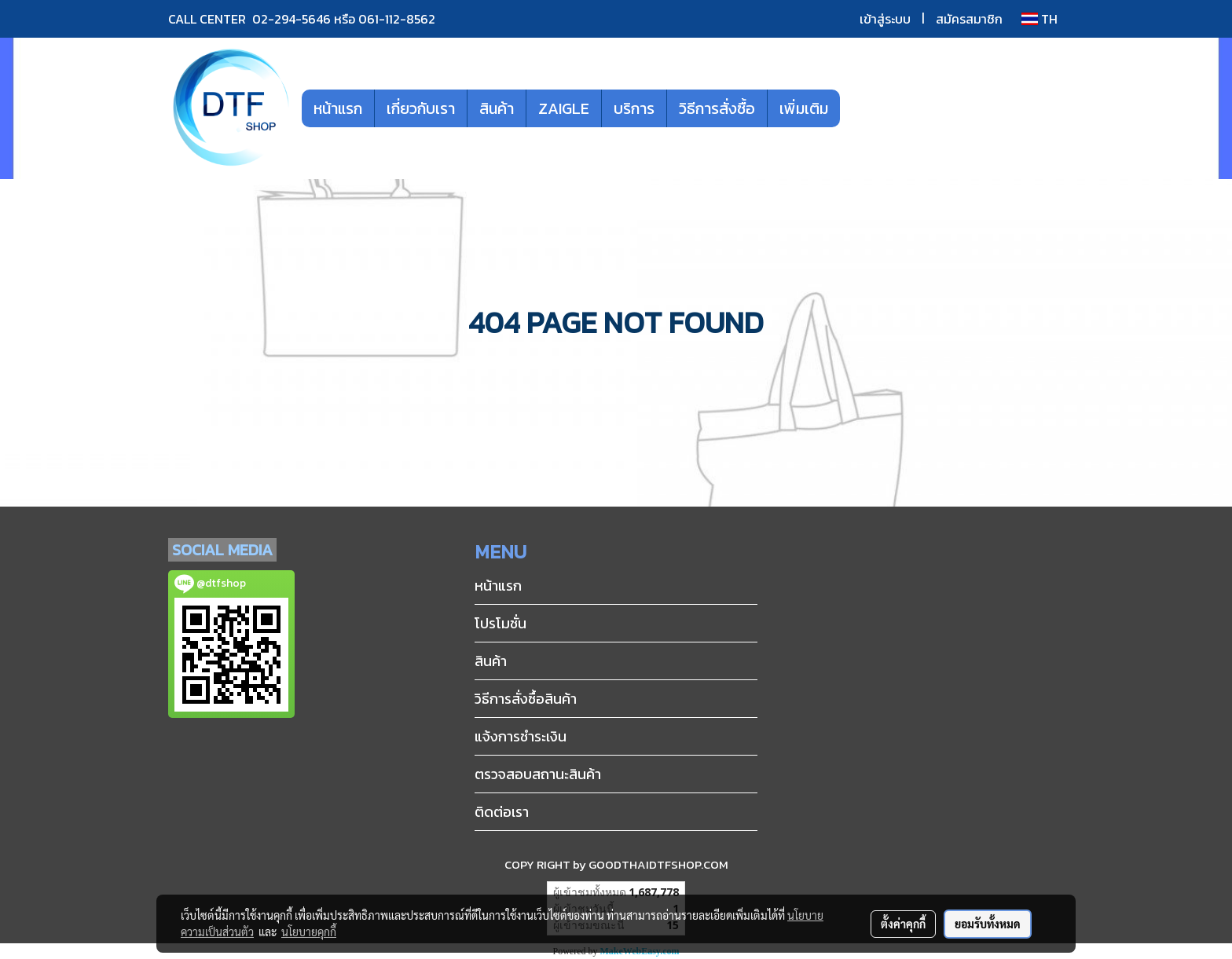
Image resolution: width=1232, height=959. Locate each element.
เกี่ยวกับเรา (421, 108)
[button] (863, 108)
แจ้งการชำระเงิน (520, 736)
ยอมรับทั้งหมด (988, 924)
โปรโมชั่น (500, 623)
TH (1039, 18)
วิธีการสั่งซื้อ (717, 108)
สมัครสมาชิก (969, 18)
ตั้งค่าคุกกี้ (903, 924)
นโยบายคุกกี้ (308, 931)
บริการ (634, 108)
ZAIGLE (563, 108)
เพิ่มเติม (803, 108)
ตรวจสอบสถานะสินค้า (538, 774)
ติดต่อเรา (502, 811)
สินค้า (496, 108)
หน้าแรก (338, 108)
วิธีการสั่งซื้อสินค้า (526, 698)
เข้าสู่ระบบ (885, 18)
